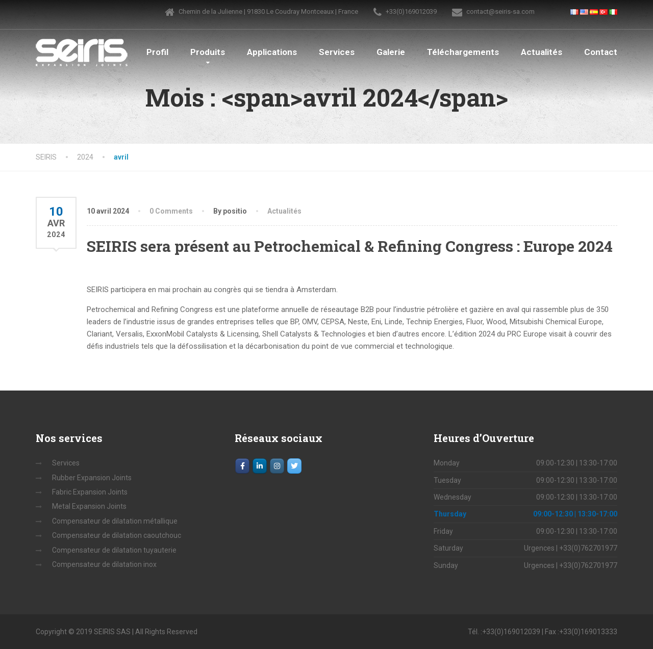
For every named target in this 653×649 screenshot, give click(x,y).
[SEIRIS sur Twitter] (294, 466)
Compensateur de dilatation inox (104, 564)
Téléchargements (463, 52)
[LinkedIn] (260, 466)
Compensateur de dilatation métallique (115, 521)
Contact (600, 52)
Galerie (390, 52)
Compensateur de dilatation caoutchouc (116, 535)
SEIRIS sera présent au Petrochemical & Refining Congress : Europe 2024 (350, 246)
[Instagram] (277, 466)
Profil (157, 52)
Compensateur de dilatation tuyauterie (114, 550)
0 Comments (171, 211)
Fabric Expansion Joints (90, 492)
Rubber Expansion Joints (92, 478)
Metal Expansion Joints (89, 506)
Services (337, 52)
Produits (207, 52)
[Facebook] (242, 466)
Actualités (541, 52)
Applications (272, 52)
